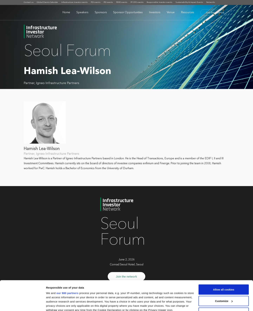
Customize (224, 273)
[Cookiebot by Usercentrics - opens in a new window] (22, 304)
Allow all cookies (223, 261)
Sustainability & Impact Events (189, 2)
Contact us (28, 2)
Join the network (215, 12)
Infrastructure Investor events (74, 2)
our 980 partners (67, 265)
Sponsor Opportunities (128, 12)
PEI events (108, 2)
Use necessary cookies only (223, 284)
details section (169, 290)
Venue (171, 12)
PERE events (121, 2)
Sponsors (101, 12)
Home (66, 12)
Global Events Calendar (47, 2)
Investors (154, 12)
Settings (51, 304)
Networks (210, 2)
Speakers (82, 12)
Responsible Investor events (159, 2)
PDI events (95, 2)
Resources (187, 12)
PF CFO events (137, 2)
